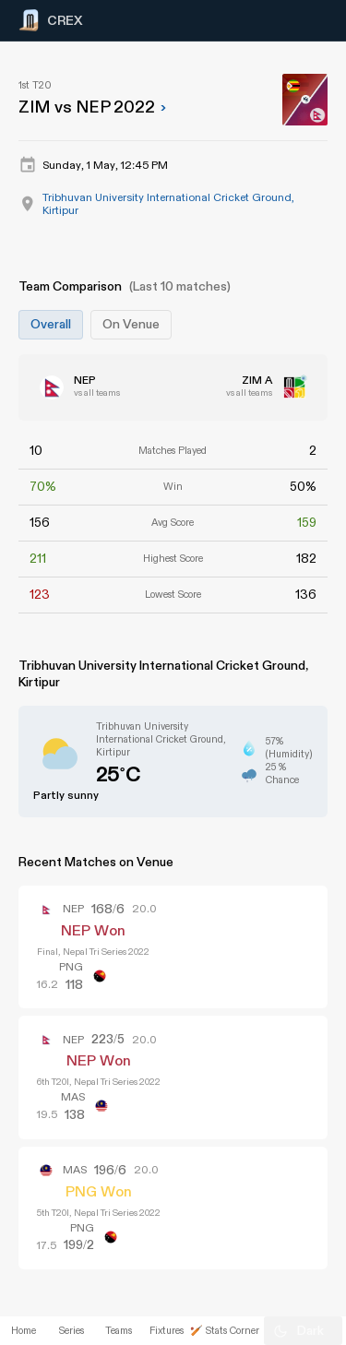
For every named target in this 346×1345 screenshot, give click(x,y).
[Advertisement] (276, 647)
